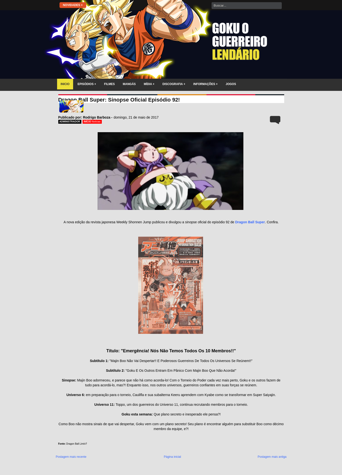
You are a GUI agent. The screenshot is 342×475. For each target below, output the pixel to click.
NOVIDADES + (73, 5)
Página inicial (172, 456)
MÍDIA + (149, 84)
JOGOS (231, 84)
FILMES (109, 84)
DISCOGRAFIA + (173, 84)
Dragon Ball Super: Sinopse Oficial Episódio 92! (119, 100)
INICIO (65, 84)
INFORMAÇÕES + (205, 84)
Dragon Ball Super (250, 222)
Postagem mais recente (71, 456)
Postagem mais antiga (272, 456)
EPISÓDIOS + (86, 84)
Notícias (96, 121)
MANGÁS (129, 84)
